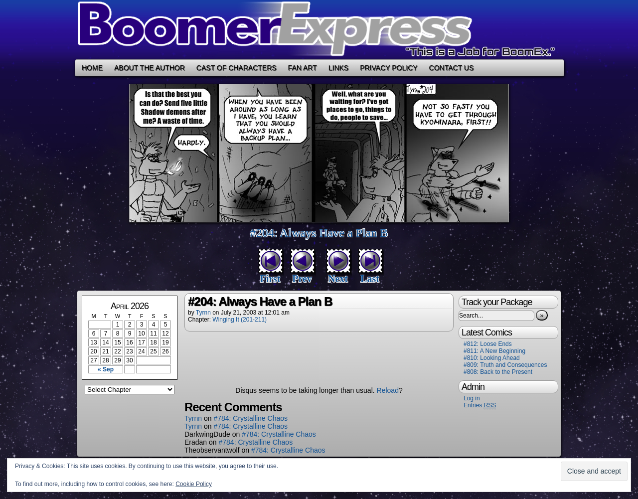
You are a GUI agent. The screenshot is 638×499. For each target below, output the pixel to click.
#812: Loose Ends (488, 343)
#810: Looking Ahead (492, 357)
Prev (302, 278)
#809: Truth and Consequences (505, 364)
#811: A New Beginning (494, 350)
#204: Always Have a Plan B (319, 232)
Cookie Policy (193, 484)
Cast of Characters (236, 68)
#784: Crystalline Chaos (250, 418)
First (270, 278)
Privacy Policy (388, 68)
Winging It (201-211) (239, 319)
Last (369, 278)
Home (92, 68)
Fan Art (302, 68)
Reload (388, 390)
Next (338, 278)
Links (338, 68)
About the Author (149, 68)
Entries (480, 405)
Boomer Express (319, 29)
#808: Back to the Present (498, 371)
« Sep (106, 369)
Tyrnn (203, 312)
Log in (472, 398)
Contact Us (451, 68)
